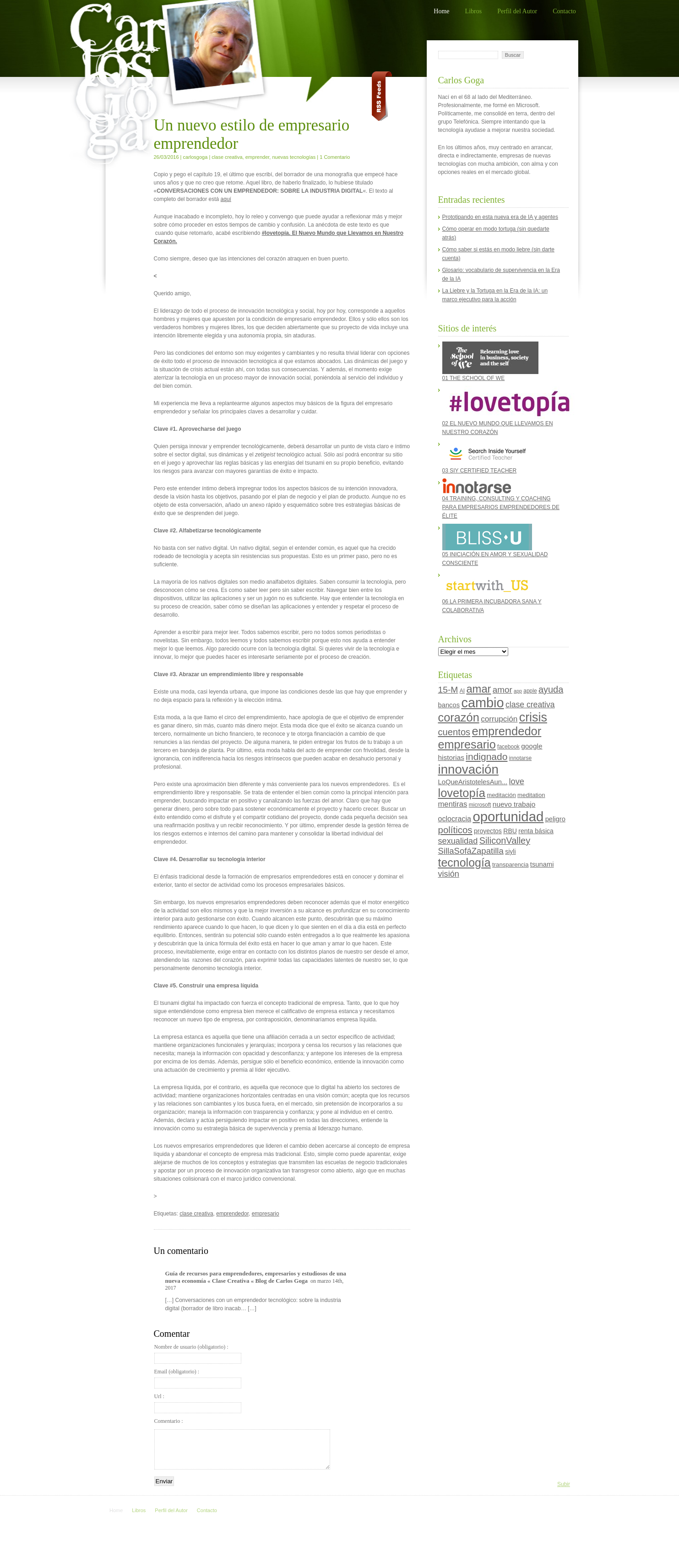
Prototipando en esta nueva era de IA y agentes (500, 217)
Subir (563, 1484)
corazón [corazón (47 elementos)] (458, 717)
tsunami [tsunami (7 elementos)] (542, 864)
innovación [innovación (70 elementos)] (468, 769)
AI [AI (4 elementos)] (462, 691)
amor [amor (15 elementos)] (502, 689)
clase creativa (227, 157)
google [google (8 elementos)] (531, 746)
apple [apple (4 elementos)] (530, 691)
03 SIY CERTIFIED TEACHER (487, 457)
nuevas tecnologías (293, 157)
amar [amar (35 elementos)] (478, 689)
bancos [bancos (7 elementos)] (449, 705)
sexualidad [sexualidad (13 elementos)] (458, 841)
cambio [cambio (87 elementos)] (482, 702)
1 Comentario (335, 157)
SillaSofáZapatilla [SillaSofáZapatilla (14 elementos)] (471, 851)
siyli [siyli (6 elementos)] (510, 851)
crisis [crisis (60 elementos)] (533, 717)
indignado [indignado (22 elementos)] (486, 756)
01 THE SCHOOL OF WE (490, 361)
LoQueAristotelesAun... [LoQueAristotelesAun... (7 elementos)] (473, 782)
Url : (197, 1403)
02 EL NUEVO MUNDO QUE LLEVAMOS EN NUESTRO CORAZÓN (503, 410)
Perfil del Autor (517, 11)
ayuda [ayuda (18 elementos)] (550, 689)
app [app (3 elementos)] (518, 691)
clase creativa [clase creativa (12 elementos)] (530, 704)
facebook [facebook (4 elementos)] (508, 746)
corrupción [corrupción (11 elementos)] (499, 718)
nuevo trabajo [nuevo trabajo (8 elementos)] (514, 804)
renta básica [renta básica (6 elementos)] (536, 831)
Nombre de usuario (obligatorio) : (197, 1354)
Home (441, 11)
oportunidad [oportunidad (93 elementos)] (508, 816)
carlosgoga (195, 157)
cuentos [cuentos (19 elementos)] (454, 732)
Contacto (564, 11)
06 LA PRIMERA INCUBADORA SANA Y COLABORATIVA (492, 592)
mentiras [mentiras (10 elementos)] (452, 804)
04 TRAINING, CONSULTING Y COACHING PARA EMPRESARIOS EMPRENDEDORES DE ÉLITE (501, 498)
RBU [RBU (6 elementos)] (510, 831)
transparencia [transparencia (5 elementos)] (510, 864)
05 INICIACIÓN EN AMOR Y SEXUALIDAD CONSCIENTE (495, 545)
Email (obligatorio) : (197, 1378)
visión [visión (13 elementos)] (448, 874)
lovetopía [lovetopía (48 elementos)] (462, 793)
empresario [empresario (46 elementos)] (467, 744)
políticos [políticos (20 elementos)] (455, 830)
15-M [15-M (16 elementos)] (448, 689)
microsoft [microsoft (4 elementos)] (480, 805)
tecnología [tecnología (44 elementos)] (464, 862)
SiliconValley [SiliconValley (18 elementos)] (504, 840)
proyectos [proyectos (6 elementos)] (488, 831)
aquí (226, 199)
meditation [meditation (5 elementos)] (531, 795)
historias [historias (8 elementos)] (451, 757)
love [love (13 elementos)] (516, 781)
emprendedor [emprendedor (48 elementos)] (507, 731)
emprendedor (232, 1213)
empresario (265, 1213)
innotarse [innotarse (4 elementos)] (520, 758)
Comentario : (168, 1421)
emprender (257, 157)
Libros (473, 11)
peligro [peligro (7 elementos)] (555, 819)
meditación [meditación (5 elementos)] (501, 795)
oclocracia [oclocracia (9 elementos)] (455, 818)
